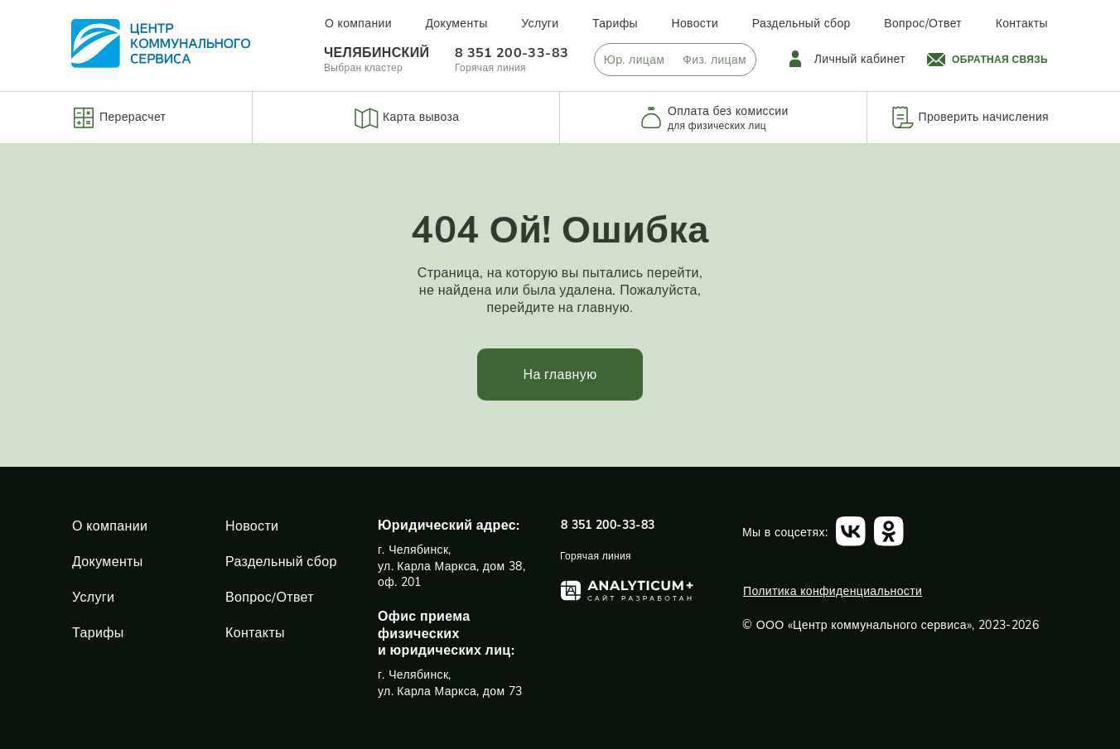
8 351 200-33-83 (511, 52)
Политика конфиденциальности (832, 590)
